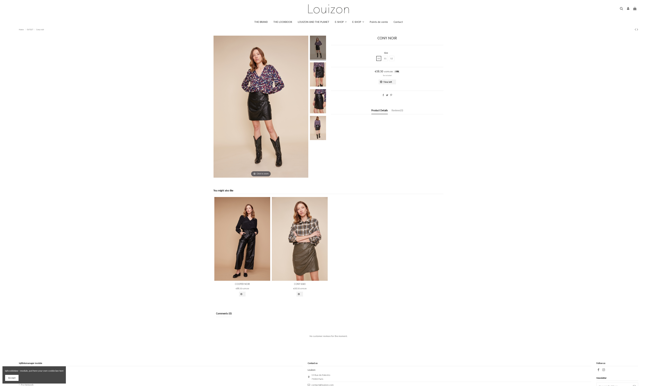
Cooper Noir (242, 284)
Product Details (379, 110)
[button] (341, 22)
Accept (11, 377)
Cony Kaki (300, 284)
